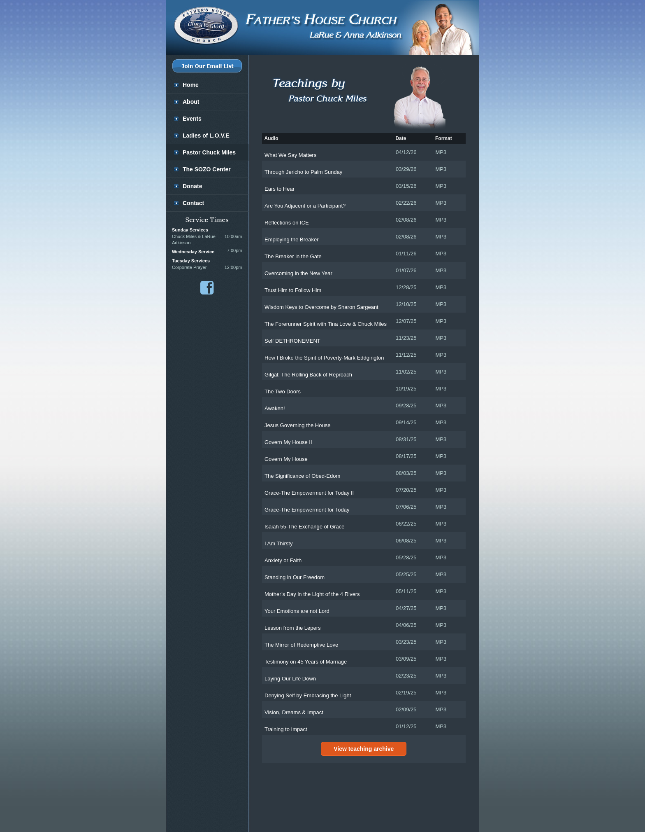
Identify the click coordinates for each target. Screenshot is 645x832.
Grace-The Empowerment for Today (306, 510)
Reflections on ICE (286, 223)
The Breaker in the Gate (293, 256)
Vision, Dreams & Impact (293, 712)
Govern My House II (288, 442)
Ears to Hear (279, 189)
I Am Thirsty (278, 543)
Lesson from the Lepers (292, 628)
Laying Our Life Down (290, 678)
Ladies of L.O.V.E (206, 135)
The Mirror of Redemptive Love (301, 645)
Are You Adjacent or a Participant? (305, 206)
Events (192, 118)
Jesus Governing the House (297, 425)
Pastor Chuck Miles (209, 152)
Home (191, 85)
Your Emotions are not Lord (296, 611)
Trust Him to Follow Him (292, 290)
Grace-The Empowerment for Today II (309, 493)
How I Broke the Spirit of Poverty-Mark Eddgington (324, 358)
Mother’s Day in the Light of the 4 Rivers (312, 594)
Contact (193, 203)
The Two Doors (282, 391)
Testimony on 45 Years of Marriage (305, 662)
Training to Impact (285, 729)
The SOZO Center (207, 169)
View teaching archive (364, 749)
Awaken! (274, 408)
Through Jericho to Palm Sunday (303, 172)
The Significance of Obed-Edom (302, 476)
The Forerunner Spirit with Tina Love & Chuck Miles (325, 324)
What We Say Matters (290, 155)
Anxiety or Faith (283, 560)
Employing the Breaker (291, 239)
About (191, 101)
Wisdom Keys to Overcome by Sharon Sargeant (321, 307)
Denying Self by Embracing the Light (307, 695)
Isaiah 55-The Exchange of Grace (304, 527)
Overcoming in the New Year (298, 273)
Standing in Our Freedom (294, 577)
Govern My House (286, 459)
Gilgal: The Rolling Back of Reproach (308, 375)
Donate (192, 186)
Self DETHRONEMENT (292, 341)
